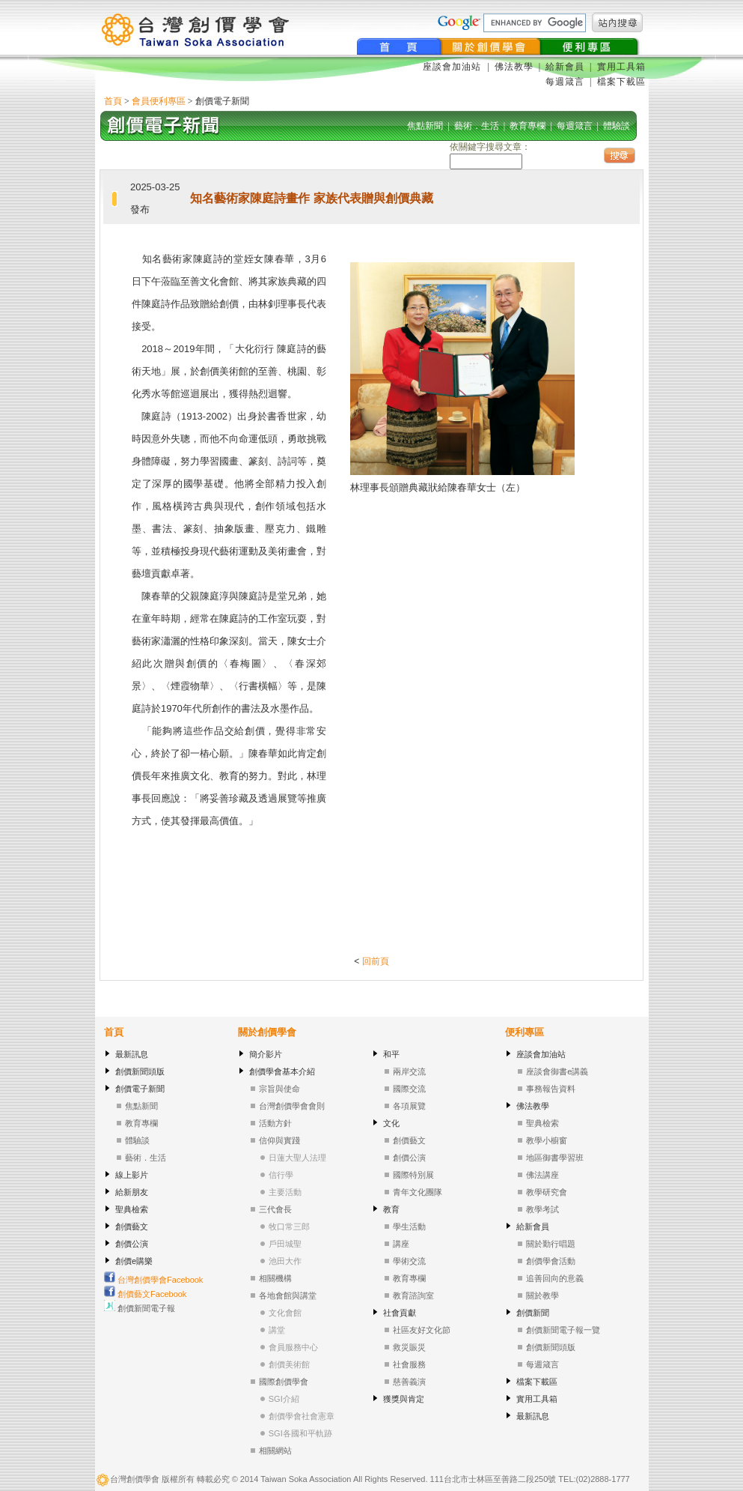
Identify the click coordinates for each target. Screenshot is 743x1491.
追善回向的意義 (555, 1278)
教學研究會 (546, 1192)
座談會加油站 (453, 66)
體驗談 (137, 1140)
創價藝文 (131, 1226)
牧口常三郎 (289, 1226)
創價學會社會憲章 (301, 1416)
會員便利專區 (159, 101)
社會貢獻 (399, 1312)
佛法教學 (514, 66)
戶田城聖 (285, 1243)
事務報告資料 (550, 1088)
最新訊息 (131, 1054)
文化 (391, 1123)
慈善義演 (409, 1381)
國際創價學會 (283, 1381)
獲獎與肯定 (403, 1398)
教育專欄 (141, 1123)
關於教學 (542, 1295)
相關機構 (275, 1278)
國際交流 (409, 1088)
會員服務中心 (293, 1347)
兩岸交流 (409, 1071)
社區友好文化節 (421, 1329)
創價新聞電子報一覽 (563, 1329)
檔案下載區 (621, 81)
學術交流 (409, 1260)
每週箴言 (564, 81)
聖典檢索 (131, 1209)
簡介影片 (265, 1054)
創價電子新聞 (140, 1088)
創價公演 (131, 1243)
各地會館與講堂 (288, 1295)
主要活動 (285, 1192)
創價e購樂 (134, 1260)
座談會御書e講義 (557, 1071)
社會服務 (409, 1364)
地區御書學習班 (555, 1157)
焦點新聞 (141, 1105)
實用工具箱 (621, 66)
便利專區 (524, 1032)
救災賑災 (409, 1347)
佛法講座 (542, 1174)
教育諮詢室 (413, 1295)
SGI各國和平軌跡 (300, 1433)
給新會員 (564, 66)
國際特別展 (413, 1174)
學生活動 (409, 1226)
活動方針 (275, 1123)
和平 (391, 1054)
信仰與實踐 (279, 1140)
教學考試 (542, 1209)
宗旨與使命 (279, 1088)
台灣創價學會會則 (292, 1105)
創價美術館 (289, 1364)
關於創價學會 (267, 1032)
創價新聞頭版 (140, 1071)
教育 (391, 1209)
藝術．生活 (145, 1157)
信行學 (281, 1174)
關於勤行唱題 (550, 1243)
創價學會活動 (550, 1260)
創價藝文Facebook (145, 1293)
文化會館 (285, 1312)
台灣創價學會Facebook (153, 1279)
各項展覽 (409, 1105)
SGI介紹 (284, 1398)
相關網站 (275, 1450)
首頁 (113, 101)
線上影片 (131, 1174)
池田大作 (285, 1260)
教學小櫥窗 (546, 1140)
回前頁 (375, 961)
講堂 (277, 1329)
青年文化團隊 (417, 1192)
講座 (401, 1243)
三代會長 (275, 1209)
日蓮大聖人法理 (297, 1157)
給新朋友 (131, 1192)
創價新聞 (532, 1312)
